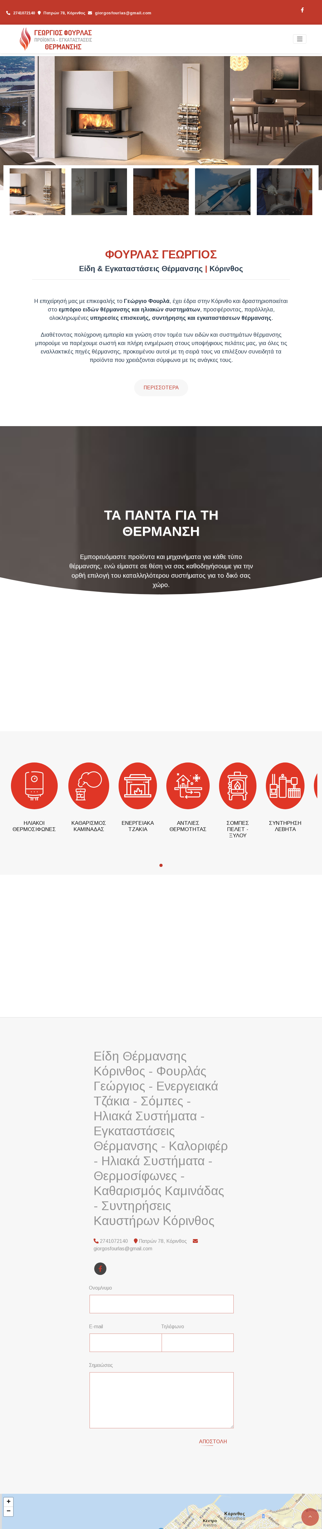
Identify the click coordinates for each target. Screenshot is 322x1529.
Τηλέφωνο (172, 1326)
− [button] (9, 1511)
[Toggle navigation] (300, 39)
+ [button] (9, 1502)
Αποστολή (213, 1441)
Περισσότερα (161, 387)
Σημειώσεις (101, 1365)
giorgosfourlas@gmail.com (123, 13)
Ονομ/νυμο (100, 1288)
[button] (24, 123)
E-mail (96, 1326)
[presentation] (142, 1445)
